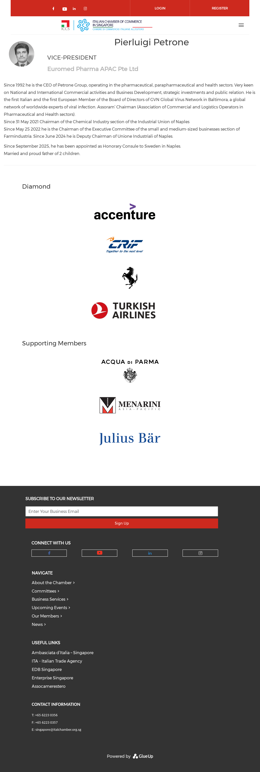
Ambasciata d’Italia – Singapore (62, 652)
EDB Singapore (47, 669)
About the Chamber (52, 582)
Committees (44, 591)
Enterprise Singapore (52, 678)
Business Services (48, 599)
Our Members (45, 616)
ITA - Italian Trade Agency (57, 661)
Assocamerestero (49, 686)
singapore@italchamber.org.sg (58, 729)
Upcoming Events (49, 607)
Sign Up (122, 523)
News (37, 624)
